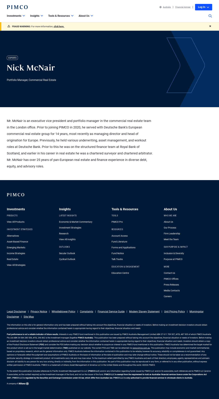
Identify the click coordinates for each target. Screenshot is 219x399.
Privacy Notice (39, 311)
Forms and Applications (123, 247)
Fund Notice (118, 253)
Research (64, 233)
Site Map (29, 316)
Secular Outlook (67, 253)
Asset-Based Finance (17, 241)
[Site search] (210, 18)
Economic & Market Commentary (75, 222)
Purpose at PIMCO (173, 259)
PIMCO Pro (117, 222)
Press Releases (171, 284)
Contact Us (169, 273)
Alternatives (13, 235)
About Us (168, 222)
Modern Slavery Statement (144, 311)
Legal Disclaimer (16, 311)
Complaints (86, 311)
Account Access (120, 235)
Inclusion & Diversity (174, 253)
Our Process (170, 227)
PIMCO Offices (171, 279)
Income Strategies (16, 253)
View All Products (15, 222)
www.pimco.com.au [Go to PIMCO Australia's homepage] (141, 348)
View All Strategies (16, 265)
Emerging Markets (16, 247)
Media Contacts (172, 290)
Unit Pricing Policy (174, 311)
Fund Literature (119, 241)
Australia (165, 7)
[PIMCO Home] (17, 7)
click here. (59, 26)
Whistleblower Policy (63, 311)
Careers (168, 296)
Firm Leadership (172, 233)
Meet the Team (171, 239)
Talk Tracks (117, 259)
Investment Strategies (70, 227)
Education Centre (120, 273)
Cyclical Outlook (67, 259)
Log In (203, 7)
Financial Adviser (183, 7)
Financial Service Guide (111, 311)
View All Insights (67, 239)
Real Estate (12, 259)
